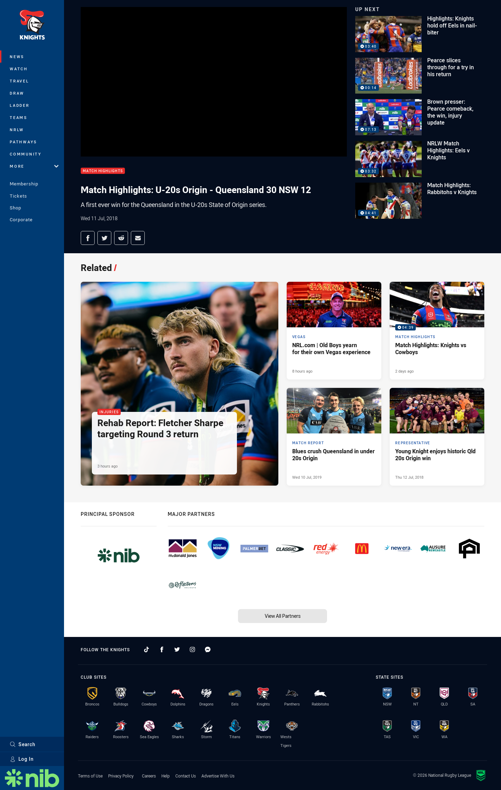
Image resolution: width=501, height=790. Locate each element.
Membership (24, 184)
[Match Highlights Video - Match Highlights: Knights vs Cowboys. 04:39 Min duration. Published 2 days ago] (437, 331)
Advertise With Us (217, 776)
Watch (19, 68)
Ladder (20, 105)
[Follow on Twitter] (177, 649)
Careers (149, 776)
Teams (18, 117)
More (34, 166)
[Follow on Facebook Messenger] (207, 649)
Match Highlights (103, 171)
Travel (19, 80)
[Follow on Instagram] (192, 649)
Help (165, 776)
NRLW (17, 129)
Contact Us (185, 776)
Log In (22, 759)
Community (26, 154)
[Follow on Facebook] (162, 649)
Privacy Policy (121, 776)
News (17, 56)
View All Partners (283, 616)
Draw (17, 93)
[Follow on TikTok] (146, 649)
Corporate (21, 219)
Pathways (23, 141)
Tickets (18, 196)
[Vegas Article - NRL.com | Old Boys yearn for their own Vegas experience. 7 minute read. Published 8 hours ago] (334, 331)
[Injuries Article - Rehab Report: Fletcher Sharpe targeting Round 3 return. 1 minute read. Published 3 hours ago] (179, 384)
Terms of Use (90, 776)
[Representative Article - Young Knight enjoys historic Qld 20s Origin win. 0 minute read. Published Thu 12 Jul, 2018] (437, 437)
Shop (15, 208)
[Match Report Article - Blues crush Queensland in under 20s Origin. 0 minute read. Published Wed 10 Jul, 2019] (334, 437)
